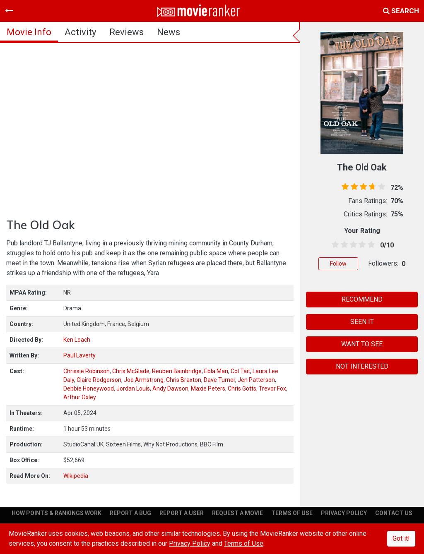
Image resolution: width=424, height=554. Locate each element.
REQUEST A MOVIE (237, 513)
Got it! (401, 538)
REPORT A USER (181, 513)
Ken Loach (76, 339)
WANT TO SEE (362, 344)
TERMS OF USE (292, 513)
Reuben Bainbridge (177, 371)
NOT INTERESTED (362, 366)
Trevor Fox (272, 388)
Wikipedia (75, 475)
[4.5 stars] (370, 245)
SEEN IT (362, 322)
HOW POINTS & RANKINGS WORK (56, 513)
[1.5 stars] (343, 245)
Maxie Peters (208, 388)
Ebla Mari (216, 371)
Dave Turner (219, 380)
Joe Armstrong (144, 380)
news (168, 32)
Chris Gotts (242, 388)
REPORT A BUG (130, 513)
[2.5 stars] (352, 245)
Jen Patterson (256, 380)
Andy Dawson (170, 388)
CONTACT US (393, 513)
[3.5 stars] (361, 245)
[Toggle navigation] (9, 11)
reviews (126, 32)
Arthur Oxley (79, 397)
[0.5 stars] (334, 245)
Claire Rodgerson (99, 380)
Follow (338, 263)
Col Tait (240, 371)
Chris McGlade (130, 371)
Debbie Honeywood (88, 388)
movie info (29, 32)
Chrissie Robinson (86, 371)
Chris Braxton (183, 380)
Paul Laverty (79, 355)
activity (80, 32)
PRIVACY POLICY (344, 513)
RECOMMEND (362, 299)
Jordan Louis (133, 388)
